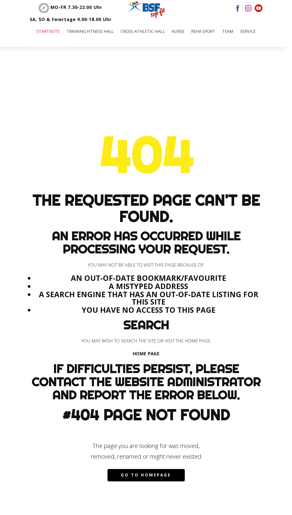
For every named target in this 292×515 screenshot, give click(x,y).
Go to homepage (146, 475)
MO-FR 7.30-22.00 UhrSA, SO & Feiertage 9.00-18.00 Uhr (71, 11)
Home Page (146, 354)
